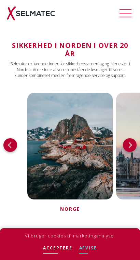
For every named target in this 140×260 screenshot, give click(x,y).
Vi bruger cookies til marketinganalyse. (70, 236)
